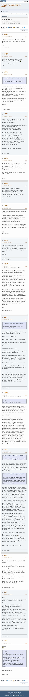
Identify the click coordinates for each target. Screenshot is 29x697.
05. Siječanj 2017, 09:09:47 (7, 452)
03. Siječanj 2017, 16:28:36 (7, 319)
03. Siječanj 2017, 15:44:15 (7, 266)
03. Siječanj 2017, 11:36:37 (7, 185)
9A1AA (6, 158)
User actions (24, 30)
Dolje (2, 27)
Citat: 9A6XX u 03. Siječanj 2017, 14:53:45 (13, 323)
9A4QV (6, 54)
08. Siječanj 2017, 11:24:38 (7, 643)
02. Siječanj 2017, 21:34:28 (7, 56)
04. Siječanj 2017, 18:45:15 (7, 395)
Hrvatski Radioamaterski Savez (10, 6)
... (21, 27)
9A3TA (5, 555)
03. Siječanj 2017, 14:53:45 (7, 208)
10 (19, 27)
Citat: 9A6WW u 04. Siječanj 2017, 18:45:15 (13, 455)
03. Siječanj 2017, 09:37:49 (7, 116)
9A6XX (6, 34)
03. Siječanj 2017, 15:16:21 (7, 242)
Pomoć (9, 692)
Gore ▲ (19, 692)
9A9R (5, 640)
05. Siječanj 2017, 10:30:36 (7, 557)
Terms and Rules (14, 692)
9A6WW (6, 392)
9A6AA (6, 72)
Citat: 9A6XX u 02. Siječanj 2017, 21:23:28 (13, 78)
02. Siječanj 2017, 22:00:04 (7, 74)
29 (22, 27)
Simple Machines (18, 693)
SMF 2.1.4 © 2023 (11, 693)
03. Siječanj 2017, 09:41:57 (7, 160)
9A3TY (6, 114)
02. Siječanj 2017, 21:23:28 (7, 36)
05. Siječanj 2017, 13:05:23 (7, 594)
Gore (2, 680)
